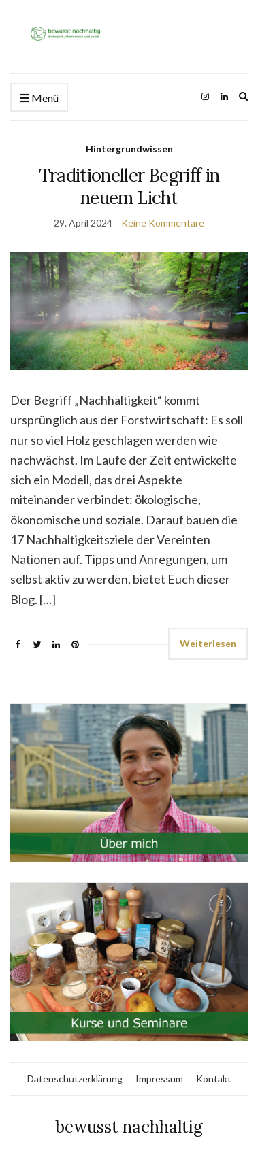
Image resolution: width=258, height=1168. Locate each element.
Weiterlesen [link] (208, 643)
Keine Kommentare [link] (162, 223)
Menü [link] (39, 98)
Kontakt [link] (213, 1078)
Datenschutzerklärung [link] (75, 1078)
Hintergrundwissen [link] (129, 148)
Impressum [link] (159, 1078)
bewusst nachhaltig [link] (129, 1126)
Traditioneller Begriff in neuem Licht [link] (129, 186)
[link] (129, 31)
